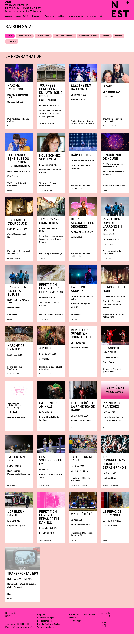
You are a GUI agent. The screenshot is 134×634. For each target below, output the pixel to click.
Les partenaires (44, 621)
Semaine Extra (24, 36)
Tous (10, 36)
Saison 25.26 (22, 16)
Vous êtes (49, 16)
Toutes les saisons (45, 627)
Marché (106, 36)
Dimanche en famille (64, 36)
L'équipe (41, 615)
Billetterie (91, 16)
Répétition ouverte (88, 36)
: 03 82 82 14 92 (22, 624)
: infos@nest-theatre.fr (21, 627)
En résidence (43, 36)
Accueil (8, 16)
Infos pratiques (76, 16)
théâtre (118, 36)
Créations (36, 16)
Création (12, 41)
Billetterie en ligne (45, 618)
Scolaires (73, 618)
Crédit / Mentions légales (48, 624)
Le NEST (61, 16)
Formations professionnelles (82, 615)
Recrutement (75, 621)
